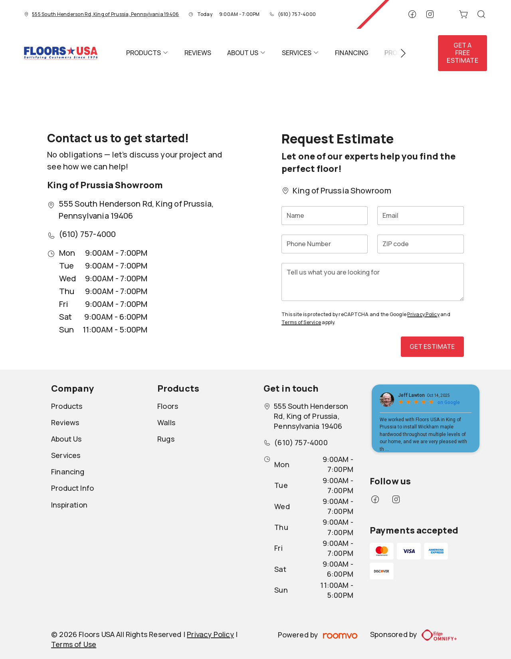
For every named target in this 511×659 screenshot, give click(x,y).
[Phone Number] (324, 244)
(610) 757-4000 (297, 14)
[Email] (420, 215)
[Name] (324, 215)
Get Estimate (432, 346)
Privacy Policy (423, 314)
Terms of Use (73, 644)
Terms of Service (301, 322)
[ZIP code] (420, 244)
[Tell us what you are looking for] (372, 282)
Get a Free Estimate (462, 53)
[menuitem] (147, 53)
